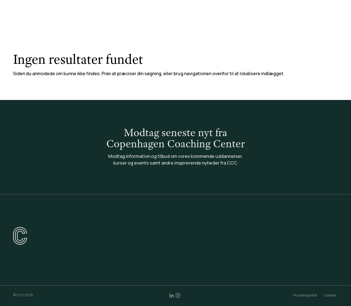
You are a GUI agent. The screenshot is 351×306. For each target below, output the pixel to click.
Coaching (201, 19)
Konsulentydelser (162, 19)
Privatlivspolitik (305, 295)
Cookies (330, 295)
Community (233, 19)
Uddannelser (119, 19)
